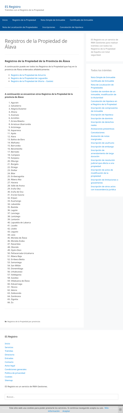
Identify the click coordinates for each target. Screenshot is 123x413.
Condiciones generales (15, 369)
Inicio (5, 20)
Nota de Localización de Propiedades (20, 27)
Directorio (9, 354)
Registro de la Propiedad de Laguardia (29, 78)
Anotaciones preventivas (102, 128)
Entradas (9, 358)
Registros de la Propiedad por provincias (23, 321)
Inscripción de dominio (102, 118)
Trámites (9, 351)
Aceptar (66, 411)
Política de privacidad (15, 373)
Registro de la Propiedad (24, 20)
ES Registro (13, 7)
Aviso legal (10, 365)
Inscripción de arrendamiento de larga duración (102, 153)
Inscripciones (48, 27)
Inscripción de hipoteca (102, 114)
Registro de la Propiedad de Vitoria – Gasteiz (32, 81)
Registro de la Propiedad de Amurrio (28, 75)
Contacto (9, 362)
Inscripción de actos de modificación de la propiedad (102, 172)
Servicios (9, 347)
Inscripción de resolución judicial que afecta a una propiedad (103, 163)
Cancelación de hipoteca (71, 27)
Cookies (8, 376)
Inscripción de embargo (102, 146)
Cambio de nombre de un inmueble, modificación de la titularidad (103, 94)
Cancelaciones (98, 132)
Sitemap (9, 380)
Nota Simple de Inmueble (53, 20)
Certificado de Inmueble (81, 20)
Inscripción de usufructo (102, 142)
